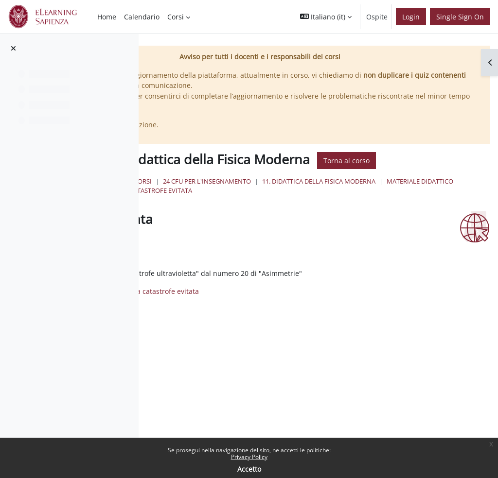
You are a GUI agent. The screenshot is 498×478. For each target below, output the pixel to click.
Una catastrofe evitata (338, 206)
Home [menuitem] (106, 16)
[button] (326, 17)
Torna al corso (244, 176)
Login (411, 16)
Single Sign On (460, 16)
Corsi (250, 197)
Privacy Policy (249, 457)
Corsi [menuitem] (175, 16)
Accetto (249, 469)
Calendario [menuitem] (142, 16)
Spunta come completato (187, 260)
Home (220, 197)
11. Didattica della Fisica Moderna (426, 197)
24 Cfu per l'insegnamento (314, 197)
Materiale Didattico (255, 206)
